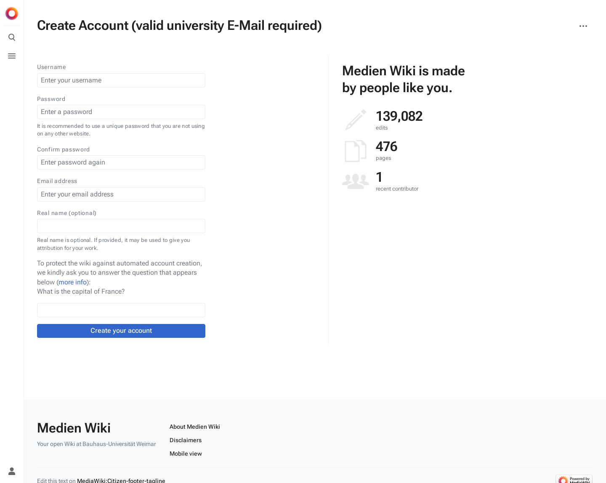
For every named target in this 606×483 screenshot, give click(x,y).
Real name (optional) (67, 213)
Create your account (121, 330)
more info (72, 282)
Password (51, 99)
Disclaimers (186, 440)
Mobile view (186, 453)
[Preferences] (11, 452)
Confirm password (63, 149)
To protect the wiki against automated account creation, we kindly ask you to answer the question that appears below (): (119, 272)
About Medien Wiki (195, 426)
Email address (57, 181)
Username (51, 67)
